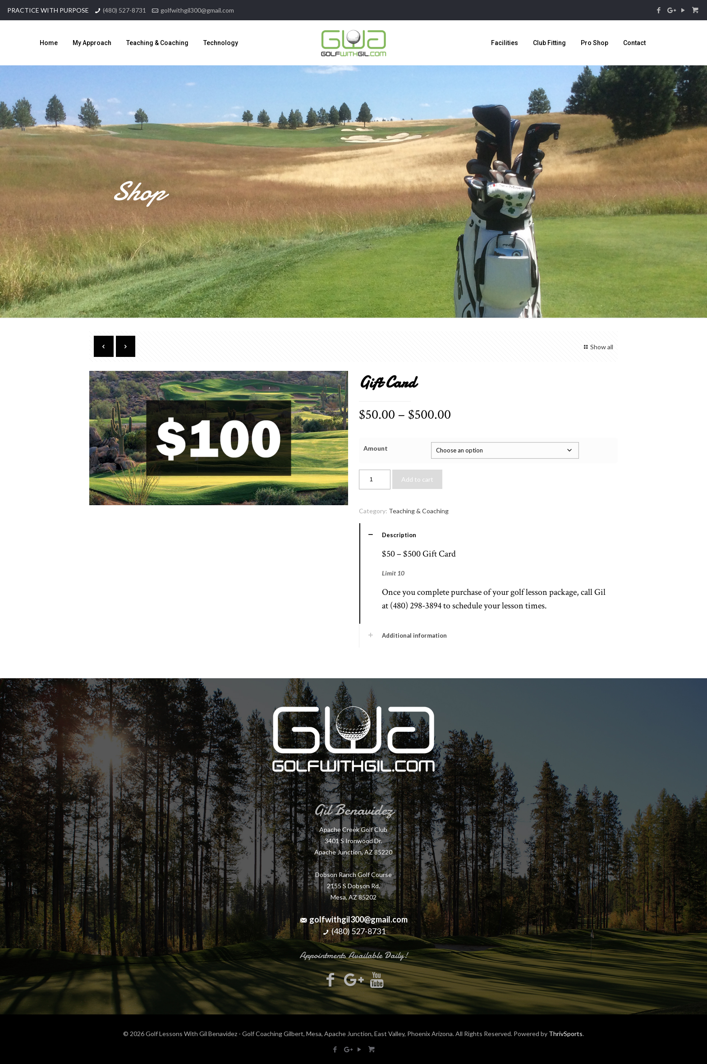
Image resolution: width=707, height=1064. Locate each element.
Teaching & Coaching (419, 511)
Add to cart (417, 479)
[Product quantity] (374, 479)
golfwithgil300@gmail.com (197, 10)
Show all (597, 347)
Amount (375, 448)
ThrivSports (566, 1033)
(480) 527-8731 (124, 10)
